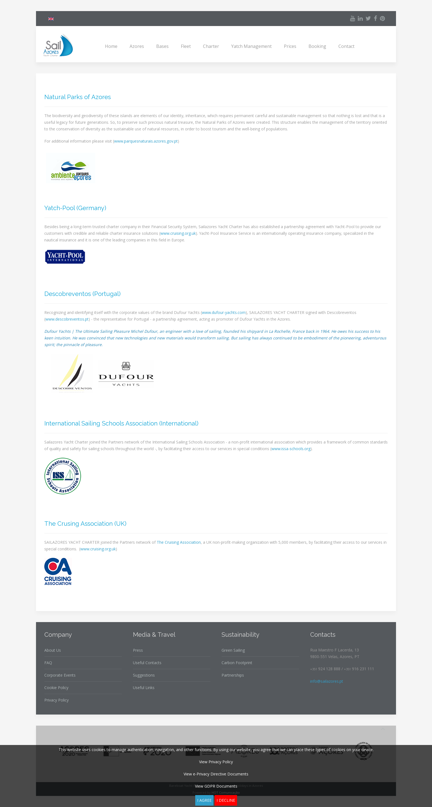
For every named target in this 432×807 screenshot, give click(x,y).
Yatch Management (251, 46)
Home (111, 46)
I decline (226, 800)
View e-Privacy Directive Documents (216, 774)
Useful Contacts (147, 662)
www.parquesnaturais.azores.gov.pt (146, 141)
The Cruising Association (179, 542)
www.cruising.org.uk (178, 233)
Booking (317, 46)
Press (138, 650)
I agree (204, 800)
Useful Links (144, 687)
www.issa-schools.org (290, 448)
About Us (52, 650)
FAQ (48, 662)
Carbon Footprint (237, 662)
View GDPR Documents (216, 786)
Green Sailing (233, 650)
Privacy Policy (56, 700)
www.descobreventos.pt (67, 319)
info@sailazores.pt (326, 681)
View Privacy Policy (216, 761)
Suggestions (144, 675)
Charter (211, 46)
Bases (162, 46)
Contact (346, 46)
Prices (290, 46)
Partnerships (233, 675)
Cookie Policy (56, 687)
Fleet (186, 46)
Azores (137, 46)
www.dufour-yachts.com (224, 312)
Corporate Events (60, 675)
